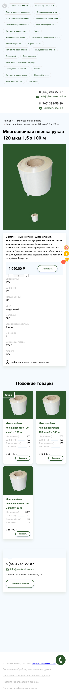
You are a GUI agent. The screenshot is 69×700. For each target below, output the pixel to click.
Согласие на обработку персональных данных (27, 669)
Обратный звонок (20, 583)
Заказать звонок (53, 107)
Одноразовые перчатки (47, 12)
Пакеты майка (29, 56)
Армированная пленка (15, 37)
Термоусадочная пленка (44, 50)
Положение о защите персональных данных (26, 675)
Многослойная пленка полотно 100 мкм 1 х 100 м (17, 428)
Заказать (47, 268)
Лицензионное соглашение (44, 664)
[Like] (66, 249)
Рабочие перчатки (13, 43)
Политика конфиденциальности (20, 688)
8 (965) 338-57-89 (51, 103)
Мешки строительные (44, 6)
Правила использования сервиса (21, 682)
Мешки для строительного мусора (20, 62)
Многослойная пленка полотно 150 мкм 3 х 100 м (17, 503)
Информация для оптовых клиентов (30, 362)
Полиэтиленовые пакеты (16, 75)
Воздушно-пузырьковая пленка (46, 37)
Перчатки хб (11, 56)
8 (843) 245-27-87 (51, 92)
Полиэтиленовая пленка (16, 50)
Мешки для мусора (14, 81)
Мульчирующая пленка (46, 25)
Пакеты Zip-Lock (41, 75)
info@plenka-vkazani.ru (53, 96)
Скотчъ (37, 69)
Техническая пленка (19, 6)
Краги (36, 31)
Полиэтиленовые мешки (16, 31)
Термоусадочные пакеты (16, 69)
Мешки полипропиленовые (17, 25)
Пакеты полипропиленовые (18, 12)
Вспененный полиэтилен (47, 18)
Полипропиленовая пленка (17, 18)
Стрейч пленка (34, 43)
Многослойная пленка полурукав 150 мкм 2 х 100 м (49, 428)
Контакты (33, 81)
